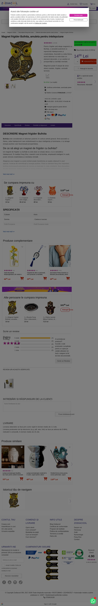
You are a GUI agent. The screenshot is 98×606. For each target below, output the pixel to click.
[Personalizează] (78, 19)
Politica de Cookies (40, 23)
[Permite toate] (78, 15)
